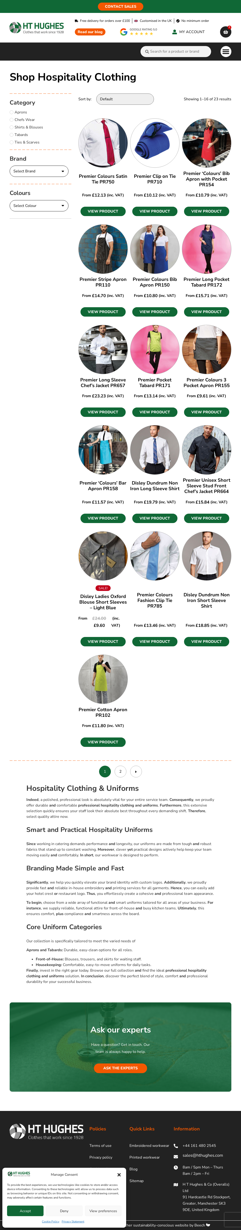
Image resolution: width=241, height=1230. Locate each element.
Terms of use (100, 1145)
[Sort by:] (125, 99)
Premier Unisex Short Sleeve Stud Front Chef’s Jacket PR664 (206, 486)
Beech (202, 1225)
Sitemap (136, 1180)
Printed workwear (144, 1157)
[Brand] (39, 171)
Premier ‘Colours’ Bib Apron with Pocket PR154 (206, 179)
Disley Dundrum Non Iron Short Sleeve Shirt (207, 600)
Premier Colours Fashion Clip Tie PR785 (155, 600)
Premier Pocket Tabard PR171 (155, 383)
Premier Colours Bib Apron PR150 (155, 282)
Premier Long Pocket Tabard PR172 (206, 282)
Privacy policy (100, 1157)
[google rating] (138, 32)
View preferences (103, 1211)
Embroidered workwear (149, 1145)
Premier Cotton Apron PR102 (103, 712)
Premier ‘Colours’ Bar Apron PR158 (103, 486)
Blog (133, 1169)
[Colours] (39, 205)
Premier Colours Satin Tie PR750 (103, 179)
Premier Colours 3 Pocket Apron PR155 (207, 383)
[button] (119, 1174)
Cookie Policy (50, 1221)
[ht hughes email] (202, 1156)
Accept (25, 1211)
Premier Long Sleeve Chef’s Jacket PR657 (103, 383)
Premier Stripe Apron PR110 (103, 282)
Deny (64, 1211)
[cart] (225, 32)
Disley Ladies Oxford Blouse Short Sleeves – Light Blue (103, 602)
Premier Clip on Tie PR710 (155, 179)
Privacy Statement (73, 1221)
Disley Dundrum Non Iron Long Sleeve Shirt (155, 486)
